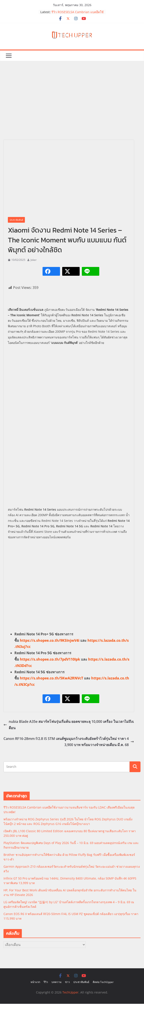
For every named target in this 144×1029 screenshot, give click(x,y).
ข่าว (67, 982)
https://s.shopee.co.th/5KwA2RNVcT (51, 678)
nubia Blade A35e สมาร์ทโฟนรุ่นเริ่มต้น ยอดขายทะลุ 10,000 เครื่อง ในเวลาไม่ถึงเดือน (68, 724)
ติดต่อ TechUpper (103, 982)
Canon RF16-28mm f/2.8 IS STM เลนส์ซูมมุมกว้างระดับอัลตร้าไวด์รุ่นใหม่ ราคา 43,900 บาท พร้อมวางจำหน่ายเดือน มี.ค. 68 (68, 741)
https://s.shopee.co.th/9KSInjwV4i (49, 640)
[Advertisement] (72, 107)
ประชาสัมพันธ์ (16, 219)
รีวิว (46, 982)
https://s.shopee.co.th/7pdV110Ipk (50, 659)
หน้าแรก (35, 982)
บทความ (56, 982)
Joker (34, 260)
